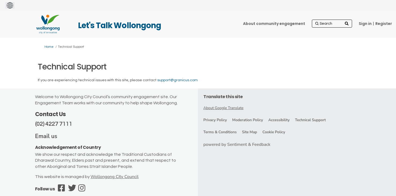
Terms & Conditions (220, 132)
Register (383, 23)
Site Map (249, 132)
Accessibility (279, 120)
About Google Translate (223, 107)
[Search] (332, 24)
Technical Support (310, 120)
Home (49, 47)
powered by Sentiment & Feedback (236, 144)
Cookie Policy (273, 132)
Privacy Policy (215, 120)
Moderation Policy (247, 120)
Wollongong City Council (115, 177)
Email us (46, 136)
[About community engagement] (274, 23)
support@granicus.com (177, 80)
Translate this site (223, 97)
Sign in (365, 23)
